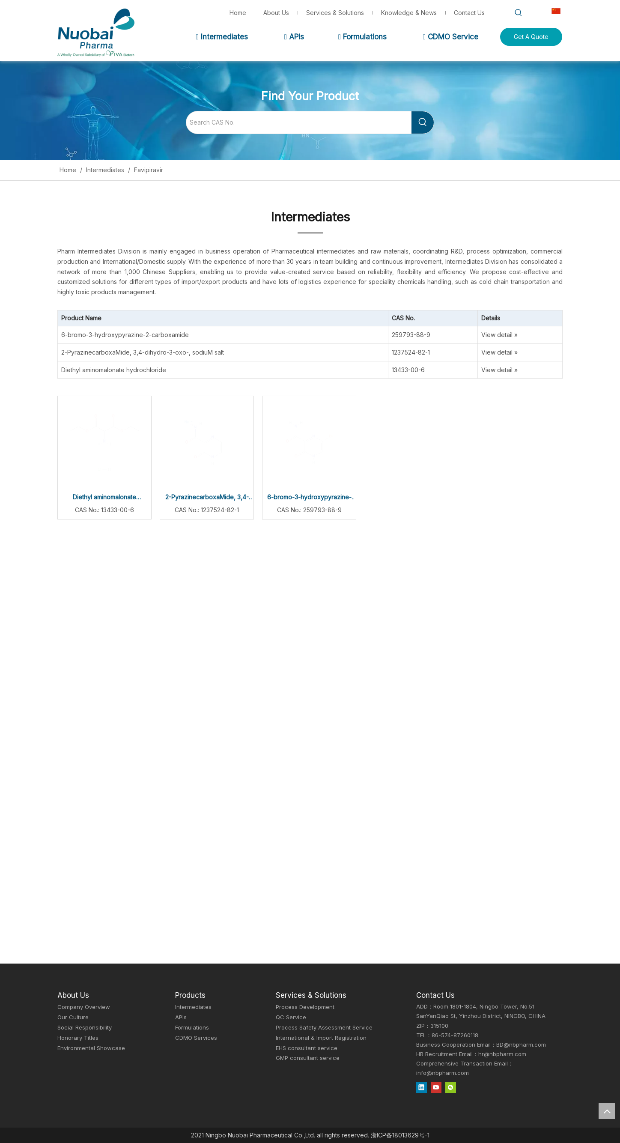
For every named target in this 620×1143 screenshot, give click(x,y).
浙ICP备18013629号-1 (400, 1135)
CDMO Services (196, 1037)
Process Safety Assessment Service (324, 1027)
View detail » (499, 334)
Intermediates (221, 37)
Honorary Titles (77, 1037)
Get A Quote (531, 36)
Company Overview (83, 1006)
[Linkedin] (421, 1087)
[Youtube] (436, 1087)
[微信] (450, 1087)
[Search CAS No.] (298, 122)
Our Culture (73, 1017)
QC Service (291, 1017)
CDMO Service (450, 37)
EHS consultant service (306, 1048)
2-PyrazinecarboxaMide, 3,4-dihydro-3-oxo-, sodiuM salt (142, 352)
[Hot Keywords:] (518, 12)
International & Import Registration (321, 1037)
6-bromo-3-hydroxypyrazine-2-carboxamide (125, 334)
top (607, 1111)
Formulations (362, 37)
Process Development (305, 1006)
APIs (294, 37)
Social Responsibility (84, 1027)
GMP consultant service (308, 1057)
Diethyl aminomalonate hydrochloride (113, 369)
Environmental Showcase (91, 1048)
